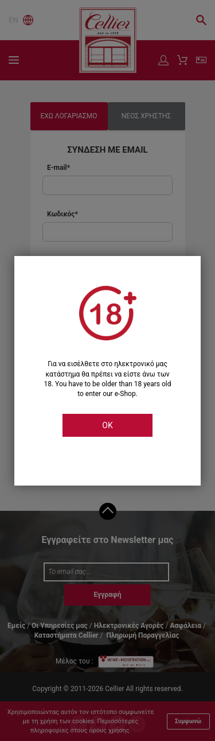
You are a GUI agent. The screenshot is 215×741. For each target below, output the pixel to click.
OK (107, 425)
